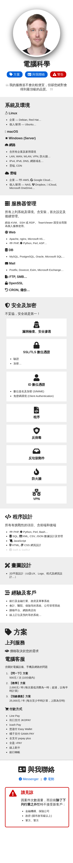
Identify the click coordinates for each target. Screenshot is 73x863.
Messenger (29, 779)
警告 (58, 74)
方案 (14, 74)
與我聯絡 (36, 74)
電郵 (49, 779)
